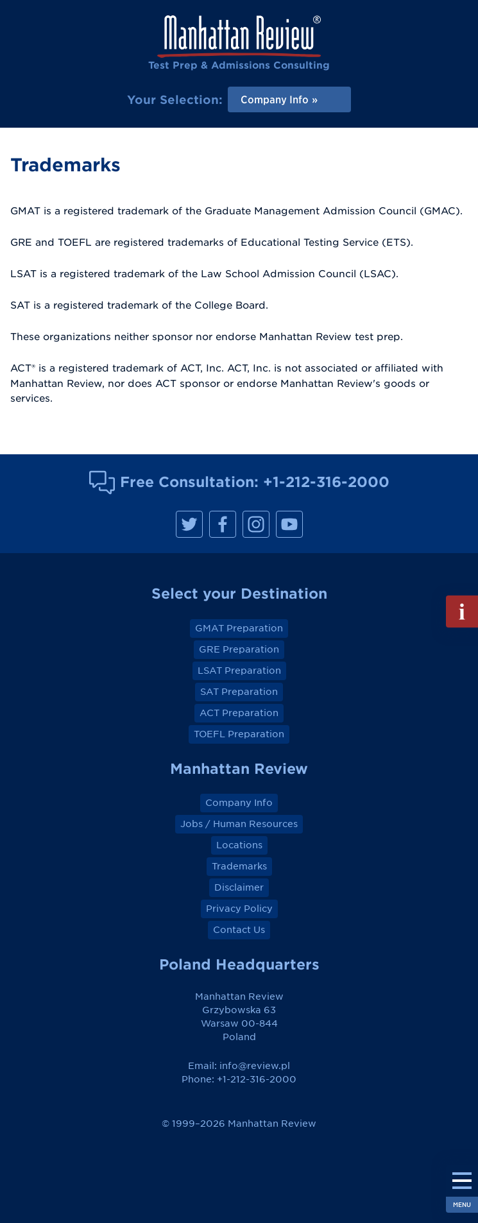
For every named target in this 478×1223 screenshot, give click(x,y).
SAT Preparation (239, 692)
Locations (239, 845)
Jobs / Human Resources (239, 824)
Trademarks (239, 866)
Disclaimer (239, 887)
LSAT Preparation (239, 670)
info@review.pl (254, 1066)
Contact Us (239, 930)
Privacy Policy (239, 908)
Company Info (239, 803)
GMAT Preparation (239, 628)
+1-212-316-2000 (326, 482)
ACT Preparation (239, 713)
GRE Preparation (239, 649)
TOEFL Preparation (239, 734)
